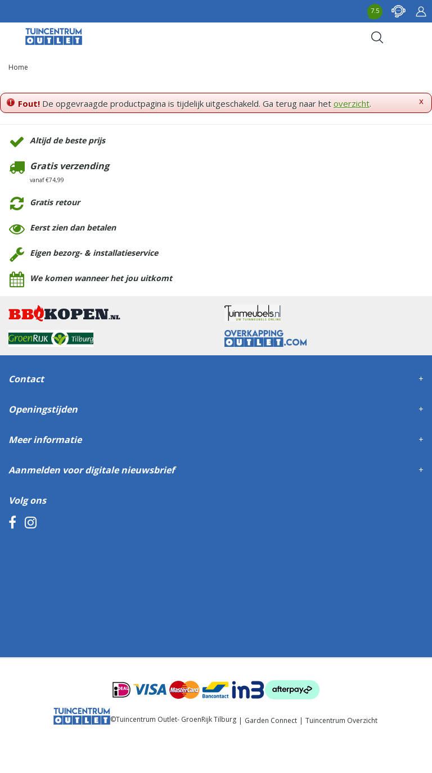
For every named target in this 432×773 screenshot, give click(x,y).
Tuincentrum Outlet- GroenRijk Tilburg (176, 719)
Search (377, 37)
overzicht (352, 103)
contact (398, 11)
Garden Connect (271, 720)
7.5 (375, 10)
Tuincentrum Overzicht (341, 720)
